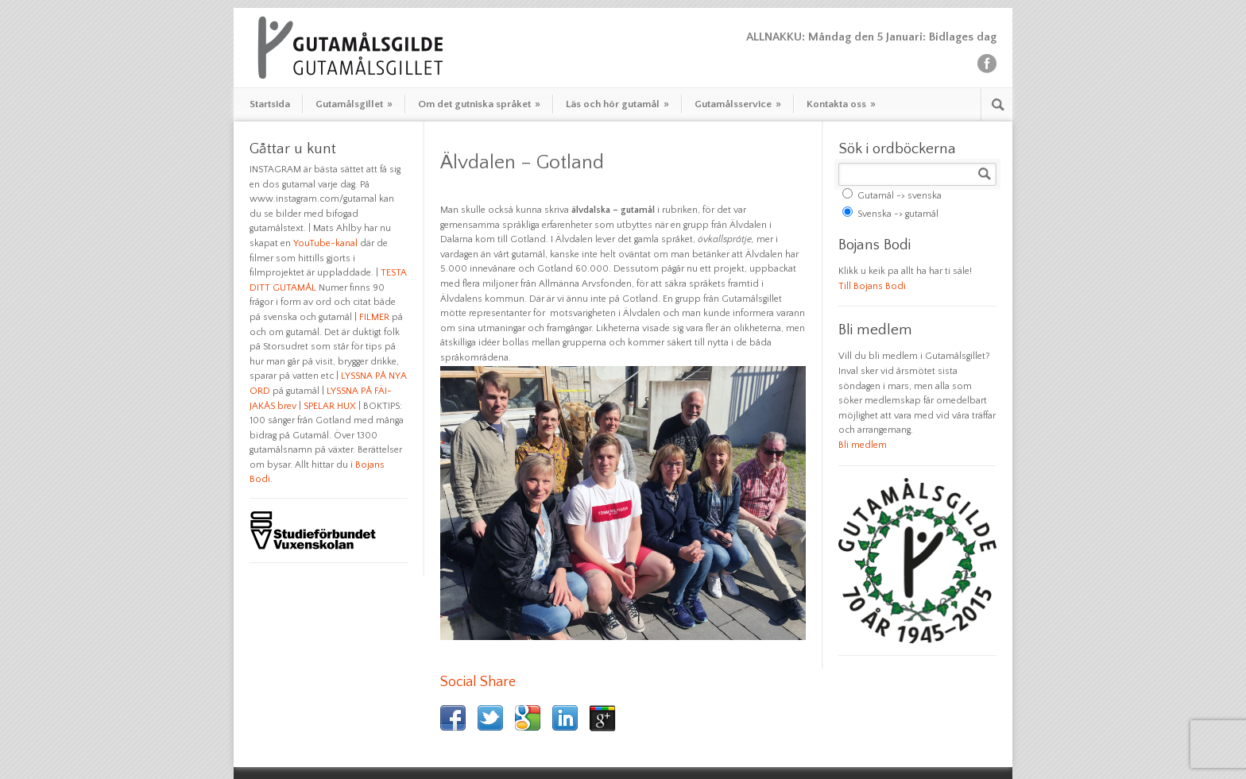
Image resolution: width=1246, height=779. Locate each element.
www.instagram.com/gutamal (313, 199)
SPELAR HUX (330, 406)
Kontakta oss (841, 104)
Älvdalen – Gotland (522, 163)
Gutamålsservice (738, 104)
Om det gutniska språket (479, 104)
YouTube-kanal (325, 243)
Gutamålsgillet (354, 104)
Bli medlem (862, 445)
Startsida (270, 104)
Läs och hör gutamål (617, 104)
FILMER (374, 317)
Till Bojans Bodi (872, 286)
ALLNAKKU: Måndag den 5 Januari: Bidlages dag (871, 37)
